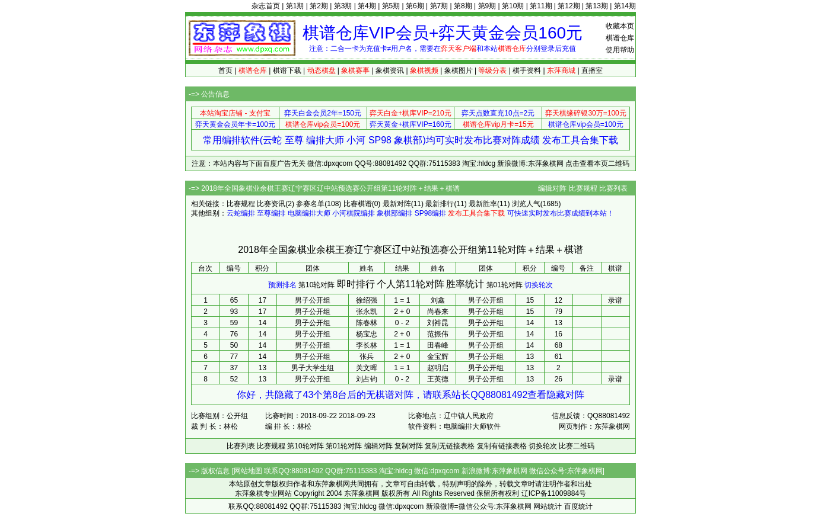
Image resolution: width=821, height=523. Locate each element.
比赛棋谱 (357, 204)
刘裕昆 (437, 323)
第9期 (487, 6)
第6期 (415, 6)
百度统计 (578, 506)
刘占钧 (366, 379)
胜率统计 (465, 284)
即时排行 (356, 284)
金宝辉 (437, 356)
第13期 (596, 6)
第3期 (343, 6)
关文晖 (366, 368)
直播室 (592, 70)
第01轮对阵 (504, 285)
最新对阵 (397, 204)
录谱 (615, 300)
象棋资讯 (390, 70)
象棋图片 (458, 70)
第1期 (295, 6)
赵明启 (437, 368)
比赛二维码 (576, 446)
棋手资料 (527, 70)
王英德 (437, 379)
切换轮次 (538, 285)
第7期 (439, 6)
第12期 (569, 6)
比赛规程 (583, 188)
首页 (225, 70)
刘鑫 (438, 300)
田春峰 (437, 345)
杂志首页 (266, 6)
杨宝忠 (366, 334)
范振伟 (437, 334)
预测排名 (282, 285)
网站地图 (248, 471)
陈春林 (366, 323)
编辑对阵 (552, 188)
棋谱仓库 (620, 38)
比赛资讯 (271, 204)
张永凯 (366, 311)
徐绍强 (366, 300)
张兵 (366, 356)
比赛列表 (613, 188)
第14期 (625, 6)
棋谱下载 (287, 70)
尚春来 (437, 311)
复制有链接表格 (502, 446)
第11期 (541, 6)
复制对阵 (408, 446)
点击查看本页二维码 (597, 163)
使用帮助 (620, 50)
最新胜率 (483, 204)
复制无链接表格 (450, 446)
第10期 (513, 6)
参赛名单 (310, 204)
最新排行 (439, 204)
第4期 (367, 6)
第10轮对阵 (316, 285)
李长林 (366, 345)
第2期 (319, 6)
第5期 (391, 6)
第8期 (463, 6)
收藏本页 (620, 26)
